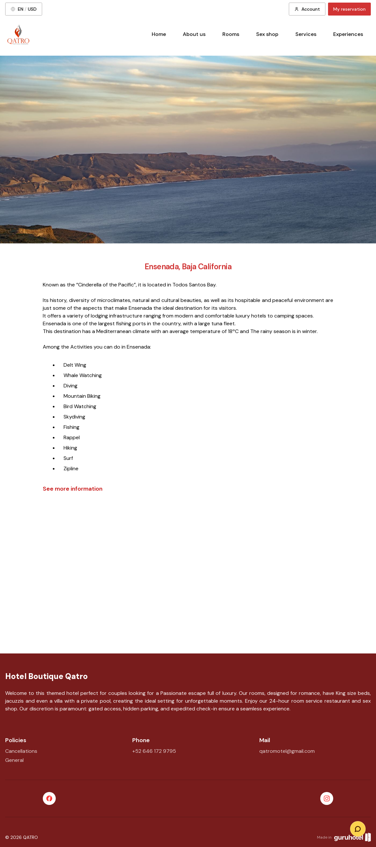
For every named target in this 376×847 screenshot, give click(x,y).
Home (159, 34)
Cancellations (21, 751)
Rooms (230, 34)
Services (305, 34)
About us (194, 34)
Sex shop (267, 34)
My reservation (349, 9)
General (14, 760)
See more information (72, 489)
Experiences (348, 34)
